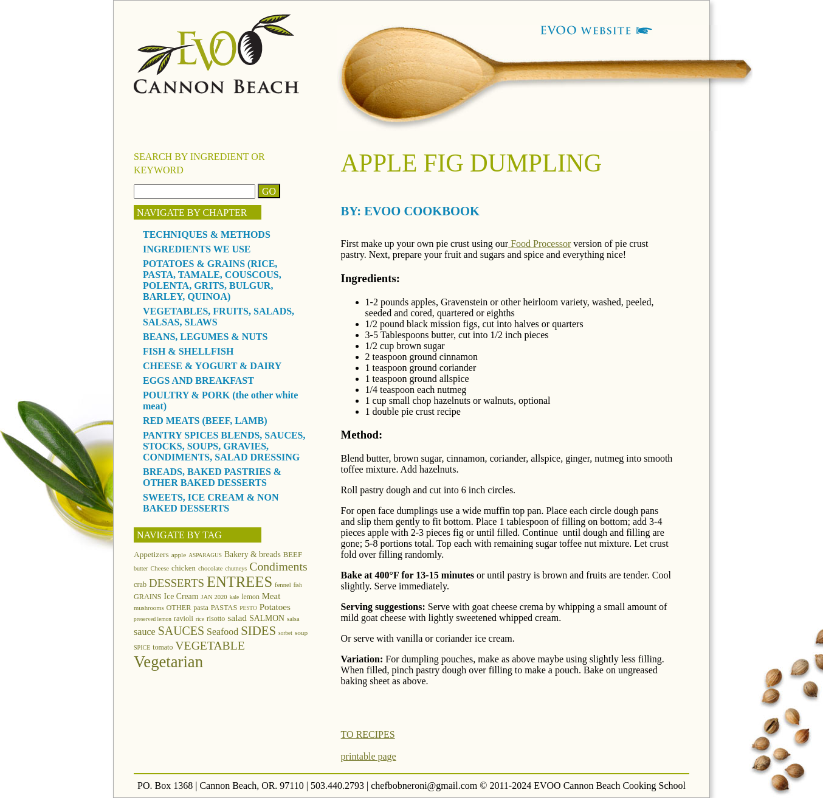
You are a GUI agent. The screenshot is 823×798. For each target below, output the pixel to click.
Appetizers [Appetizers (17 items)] (151, 554)
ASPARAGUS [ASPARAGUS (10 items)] (205, 555)
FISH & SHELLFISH (188, 351)
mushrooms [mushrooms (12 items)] (149, 608)
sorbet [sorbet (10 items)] (285, 633)
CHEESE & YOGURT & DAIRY (212, 366)
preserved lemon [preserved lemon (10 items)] (152, 619)
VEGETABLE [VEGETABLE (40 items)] (210, 645)
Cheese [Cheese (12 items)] (159, 568)
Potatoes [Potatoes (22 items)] (275, 607)
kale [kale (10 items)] (234, 597)
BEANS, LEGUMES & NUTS (205, 336)
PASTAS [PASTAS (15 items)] (224, 607)
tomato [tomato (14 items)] (163, 647)
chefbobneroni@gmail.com (424, 785)
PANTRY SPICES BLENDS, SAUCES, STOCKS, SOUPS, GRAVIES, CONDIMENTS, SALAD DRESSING (224, 446)
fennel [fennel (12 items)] (283, 584)
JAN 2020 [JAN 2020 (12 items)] (214, 597)
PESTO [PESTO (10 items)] (248, 608)
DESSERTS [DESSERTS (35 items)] (176, 583)
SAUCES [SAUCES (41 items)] (181, 630)
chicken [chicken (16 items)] (183, 568)
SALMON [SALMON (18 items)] (266, 618)
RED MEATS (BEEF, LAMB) (205, 420)
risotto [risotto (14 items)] (216, 618)
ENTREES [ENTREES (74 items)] (239, 582)
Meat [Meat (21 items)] (271, 596)
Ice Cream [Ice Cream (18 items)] (181, 596)
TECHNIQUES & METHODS (206, 234)
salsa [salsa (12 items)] (293, 619)
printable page (368, 756)
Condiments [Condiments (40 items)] (278, 566)
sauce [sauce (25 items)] (145, 631)
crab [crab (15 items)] (140, 584)
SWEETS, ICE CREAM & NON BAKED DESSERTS (211, 502)
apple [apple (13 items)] (179, 554)
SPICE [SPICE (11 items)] (142, 647)
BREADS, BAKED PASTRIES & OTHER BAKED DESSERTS (212, 477)
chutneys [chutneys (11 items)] (236, 568)
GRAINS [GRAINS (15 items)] (148, 596)
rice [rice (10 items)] (200, 619)
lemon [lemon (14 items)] (250, 596)
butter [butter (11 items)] (141, 568)
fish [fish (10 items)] (298, 585)
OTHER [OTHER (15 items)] (179, 607)
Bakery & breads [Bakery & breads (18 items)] (252, 554)
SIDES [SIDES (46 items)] (258, 630)
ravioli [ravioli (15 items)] (183, 618)
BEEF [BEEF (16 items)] (292, 554)
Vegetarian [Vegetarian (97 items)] (168, 662)
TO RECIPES (368, 734)
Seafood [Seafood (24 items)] (222, 631)
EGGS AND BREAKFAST (198, 380)
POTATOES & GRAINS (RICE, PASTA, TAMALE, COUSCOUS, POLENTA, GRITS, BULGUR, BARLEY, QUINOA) (212, 280)
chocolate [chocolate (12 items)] (210, 568)
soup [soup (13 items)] (301, 632)
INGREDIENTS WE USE (197, 249)
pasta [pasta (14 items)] (200, 607)
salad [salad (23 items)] (237, 617)
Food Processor (539, 243)
